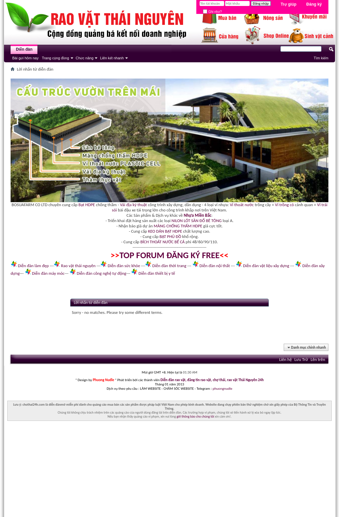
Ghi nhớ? (212, 12)
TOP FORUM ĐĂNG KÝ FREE (170, 255)
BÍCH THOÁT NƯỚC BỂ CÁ (162, 241)
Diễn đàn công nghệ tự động (101, 273)
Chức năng (85, 58)
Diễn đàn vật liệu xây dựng (266, 265)
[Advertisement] (169, 470)
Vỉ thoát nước (242, 204)
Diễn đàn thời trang (169, 265)
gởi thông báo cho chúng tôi (195, 416)
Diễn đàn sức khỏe (124, 265)
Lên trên (318, 359)
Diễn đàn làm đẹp (33, 265)
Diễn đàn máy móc (48, 273)
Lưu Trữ (301, 359)
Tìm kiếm (321, 58)
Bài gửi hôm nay (25, 58)
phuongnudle (222, 388)
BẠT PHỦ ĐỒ (170, 236)
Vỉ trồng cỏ (284, 204)
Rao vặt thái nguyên (78, 265)
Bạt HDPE (86, 204)
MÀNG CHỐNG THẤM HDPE (178, 225)
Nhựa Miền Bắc (197, 215)
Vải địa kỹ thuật (133, 204)
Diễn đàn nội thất (215, 265)
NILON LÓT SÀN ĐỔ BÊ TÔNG (196, 220)
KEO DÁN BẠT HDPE (165, 231)
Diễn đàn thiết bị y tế (156, 273)
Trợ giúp (289, 4)
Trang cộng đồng (55, 58)
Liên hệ (285, 359)
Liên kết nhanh (112, 58)
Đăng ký (314, 4)
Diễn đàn (24, 49)
